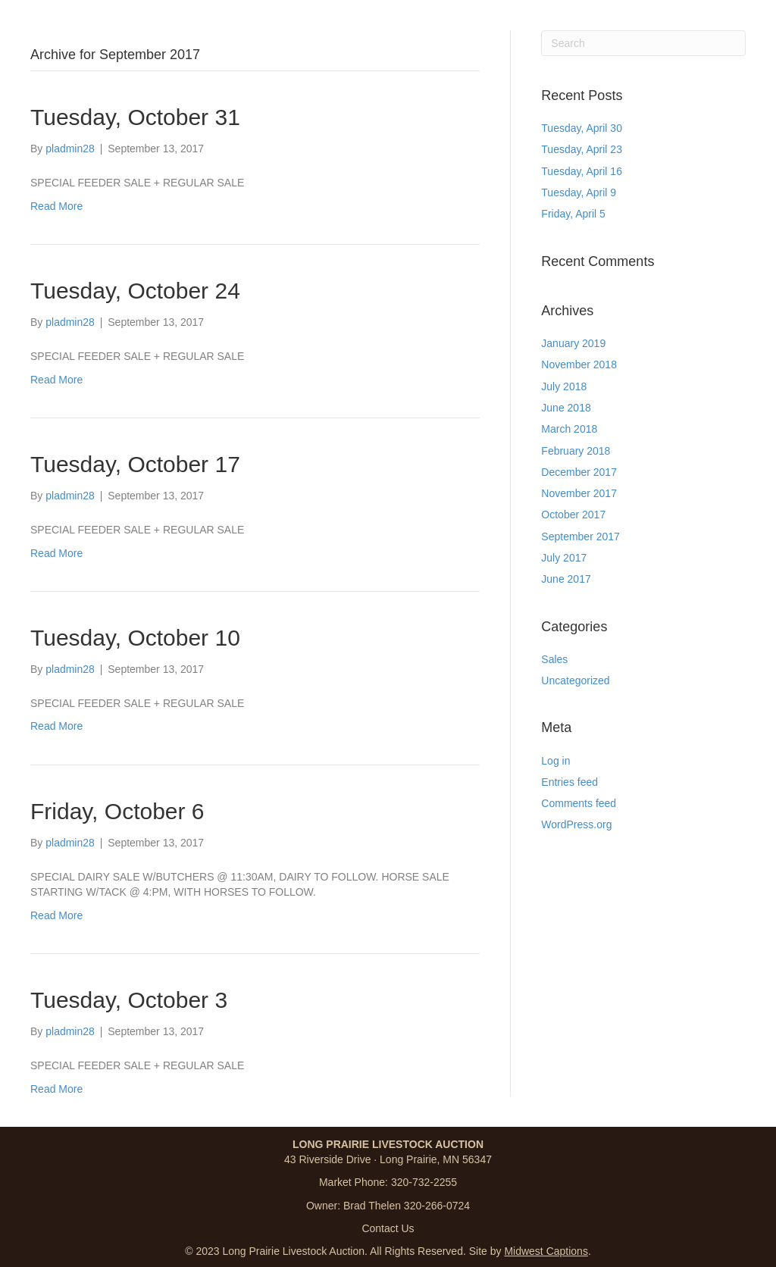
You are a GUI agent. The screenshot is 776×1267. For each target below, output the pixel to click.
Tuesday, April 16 (581, 171)
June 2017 (565, 579)
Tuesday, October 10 (135, 637)
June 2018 (565, 408)
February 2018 (575, 451)
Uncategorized (575, 680)
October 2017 (573, 514)
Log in (555, 761)
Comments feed (578, 803)
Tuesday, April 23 (581, 149)
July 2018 (564, 386)
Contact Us (387, 1228)
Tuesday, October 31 (135, 117)
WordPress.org (576, 824)
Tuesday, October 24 (135, 290)
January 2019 (573, 343)
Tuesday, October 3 (128, 999)
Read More (56, 206)
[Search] (643, 43)
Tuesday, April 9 (578, 192)
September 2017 (580, 536)
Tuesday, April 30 (581, 128)
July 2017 (564, 558)
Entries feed (569, 782)
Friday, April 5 (573, 214)
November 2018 (579, 364)
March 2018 (569, 429)
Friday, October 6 (117, 811)
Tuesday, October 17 (135, 464)
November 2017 (579, 493)
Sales (554, 659)
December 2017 (579, 472)
